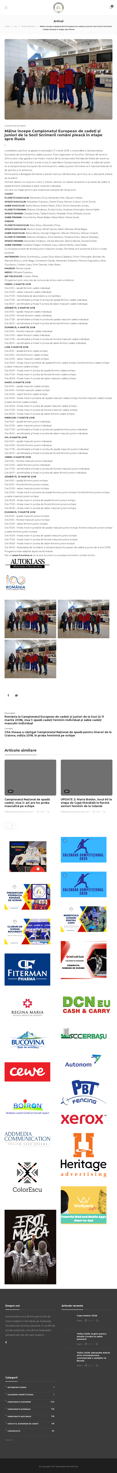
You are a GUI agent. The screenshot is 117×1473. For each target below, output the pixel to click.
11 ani (87, 812)
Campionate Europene (15, 126)
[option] (30, 786)
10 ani (31, 812)
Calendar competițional (31, 1394)
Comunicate (31, 1431)
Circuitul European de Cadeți (31, 1424)
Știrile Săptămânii (28, 26)
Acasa (7, 26)
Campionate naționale (31, 1416)
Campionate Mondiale (31, 1409)
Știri (15, 26)
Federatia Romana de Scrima (16, 812)
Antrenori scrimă (31, 1387)
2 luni (79, 1320)
